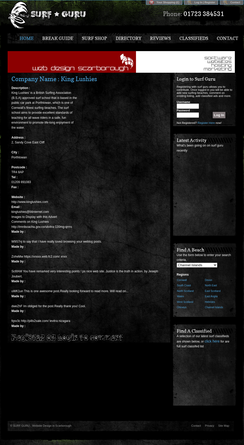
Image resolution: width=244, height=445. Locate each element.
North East (211, 285)
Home (27, 38)
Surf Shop (94, 38)
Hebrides (210, 302)
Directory (128, 38)
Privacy (209, 425)
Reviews (160, 38)
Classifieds (193, 38)
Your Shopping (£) (168, 2)
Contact (235, 2)
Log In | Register (204, 2)
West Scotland (185, 302)
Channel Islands (214, 307)
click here (212, 341)
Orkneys (181, 307)
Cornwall (182, 280)
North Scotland (185, 291)
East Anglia (211, 296)
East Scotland (213, 291)
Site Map (223, 425)
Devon (208, 280)
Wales (180, 296)
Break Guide (57, 38)
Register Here (206, 122)
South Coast (184, 285)
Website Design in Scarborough (51, 425)
